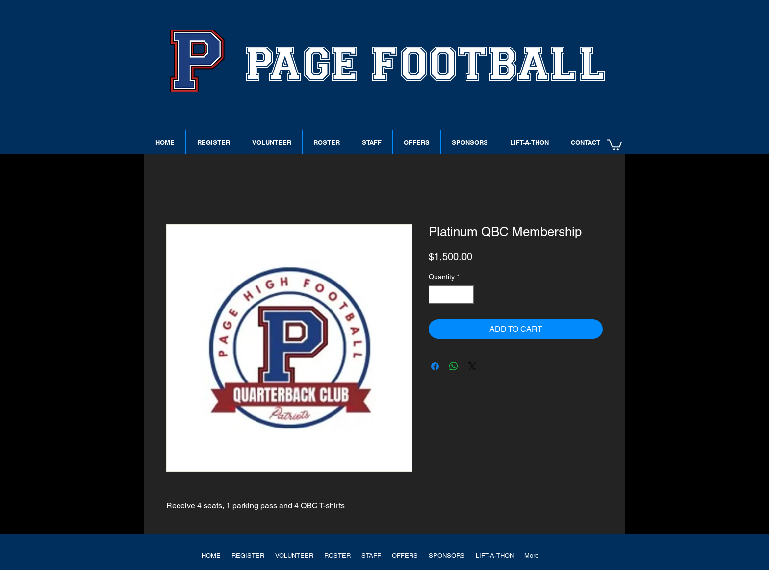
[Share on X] (472, 366)
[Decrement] (436, 294)
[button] (614, 144)
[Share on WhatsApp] (454, 366)
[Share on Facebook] (435, 366)
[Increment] (466, 294)
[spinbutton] (451, 294)
